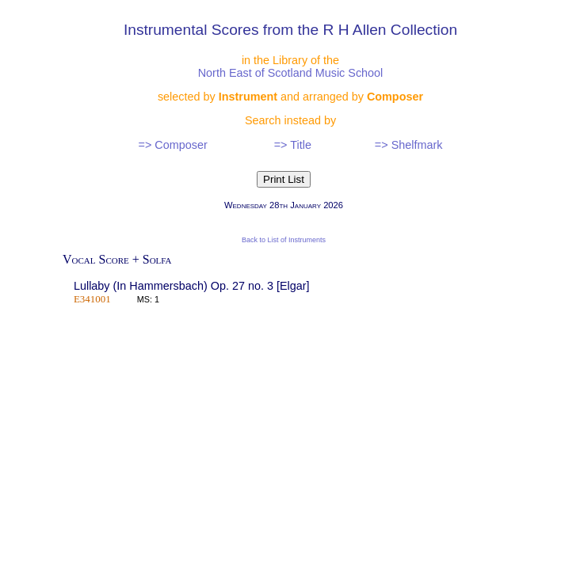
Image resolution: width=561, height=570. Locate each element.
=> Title (292, 145)
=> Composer (173, 145)
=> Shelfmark (409, 145)
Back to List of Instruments (284, 240)
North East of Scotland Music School (291, 72)
